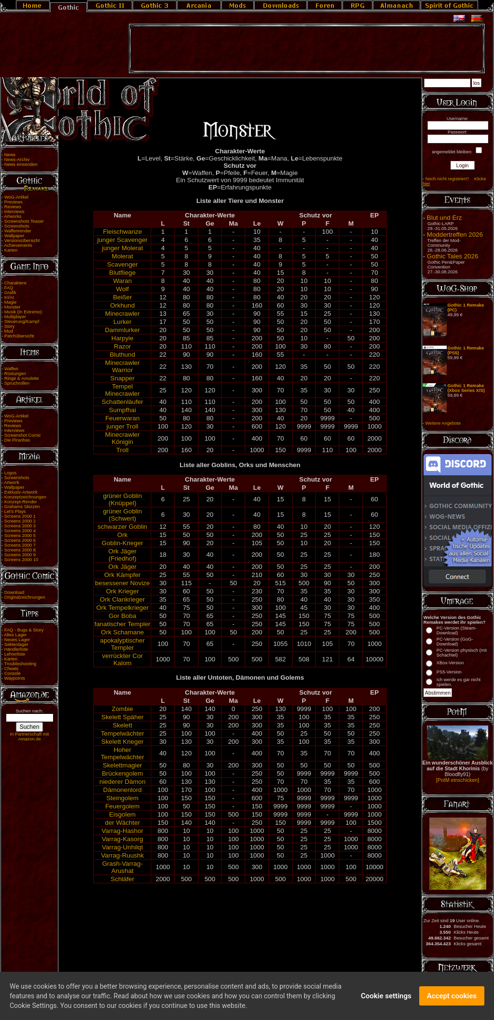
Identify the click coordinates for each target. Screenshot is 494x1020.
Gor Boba (122, 615)
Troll (122, 450)
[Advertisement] (306, 48)
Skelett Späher (122, 717)
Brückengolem (122, 773)
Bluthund (122, 354)
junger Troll (122, 426)
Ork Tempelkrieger (122, 607)
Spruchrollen (16, 383)
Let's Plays (15, 511)
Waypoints (14, 678)
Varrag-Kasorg (122, 839)
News (9, 154)
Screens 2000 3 (20, 525)
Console (12, 673)
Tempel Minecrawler (122, 390)
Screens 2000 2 (20, 521)
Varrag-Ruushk (122, 855)
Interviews (14, 211)
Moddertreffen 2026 (455, 234)
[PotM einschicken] (457, 780)
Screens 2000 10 (21, 559)
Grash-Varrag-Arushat (122, 867)
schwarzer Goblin (122, 526)
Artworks (12, 216)
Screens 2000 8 (20, 550)
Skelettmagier (122, 765)
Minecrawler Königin (122, 438)
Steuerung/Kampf (22, 321)
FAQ (9, 287)
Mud (8, 331)
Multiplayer (15, 316)
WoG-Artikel (16, 197)
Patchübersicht (19, 336)
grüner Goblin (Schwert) (122, 515)
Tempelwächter (122, 733)
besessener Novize (122, 583)
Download (14, 592)
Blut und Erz (444, 217)
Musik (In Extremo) (23, 311)
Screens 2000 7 (20, 545)
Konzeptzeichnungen (25, 497)
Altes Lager (15, 634)
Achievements (18, 245)
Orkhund (122, 305)
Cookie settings (386, 1004)
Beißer (122, 297)
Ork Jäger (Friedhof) (123, 555)
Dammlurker (122, 330)
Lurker (122, 321)
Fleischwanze (122, 231)
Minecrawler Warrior (122, 366)
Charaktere (15, 283)
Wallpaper (14, 235)
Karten (10, 250)
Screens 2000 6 (20, 540)
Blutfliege (122, 272)
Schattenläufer (122, 401)
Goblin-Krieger (122, 543)
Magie (10, 302)
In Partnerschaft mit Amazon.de (29, 736)
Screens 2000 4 (20, 530)
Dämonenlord (122, 789)
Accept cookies (452, 1004)
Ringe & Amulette (21, 378)
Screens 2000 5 (20, 535)
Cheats (11, 668)
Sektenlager (16, 644)
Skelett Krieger (122, 741)
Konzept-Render (20, 501)
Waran (122, 280)
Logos (10, 472)
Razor (122, 346)
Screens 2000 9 (20, 554)
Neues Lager (17, 639)
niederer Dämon (122, 781)
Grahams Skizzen (22, 506)
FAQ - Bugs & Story (23, 630)
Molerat (122, 256)
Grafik (10, 292)
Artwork (11, 482)
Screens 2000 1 (20, 516)
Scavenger (122, 264)
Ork (122, 534)
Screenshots (16, 226)
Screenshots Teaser (24, 221)
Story (9, 326)
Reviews (12, 206)
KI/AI (9, 297)
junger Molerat (122, 248)
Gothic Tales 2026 (452, 256)
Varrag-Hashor (122, 830)
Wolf (122, 289)
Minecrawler (122, 313)
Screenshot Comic (22, 435)
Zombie (122, 708)
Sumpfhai (122, 410)
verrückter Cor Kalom (122, 659)
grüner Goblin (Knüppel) (122, 499)
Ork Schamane (122, 632)
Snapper (122, 378)
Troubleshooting (20, 663)
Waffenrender (17, 230)
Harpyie (122, 338)
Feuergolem (122, 806)
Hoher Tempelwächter (122, 753)
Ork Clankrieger (122, 599)
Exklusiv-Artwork (21, 492)
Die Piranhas (17, 440)
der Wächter (122, 822)
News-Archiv (16, 159)
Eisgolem (122, 814)
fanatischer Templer (123, 624)
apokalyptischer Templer (122, 644)
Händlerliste (16, 649)
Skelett (122, 725)
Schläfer (122, 879)
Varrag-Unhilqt (122, 847)
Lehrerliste (15, 654)
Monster (12, 307)
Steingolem (122, 798)
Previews (13, 202)
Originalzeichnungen (24, 597)
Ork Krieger (122, 591)
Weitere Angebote (443, 423)
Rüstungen (15, 373)
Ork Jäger (123, 566)
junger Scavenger (122, 239)
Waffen (11, 368)
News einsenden (21, 164)
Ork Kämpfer (122, 574)
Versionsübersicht (22, 240)
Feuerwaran (122, 418)
